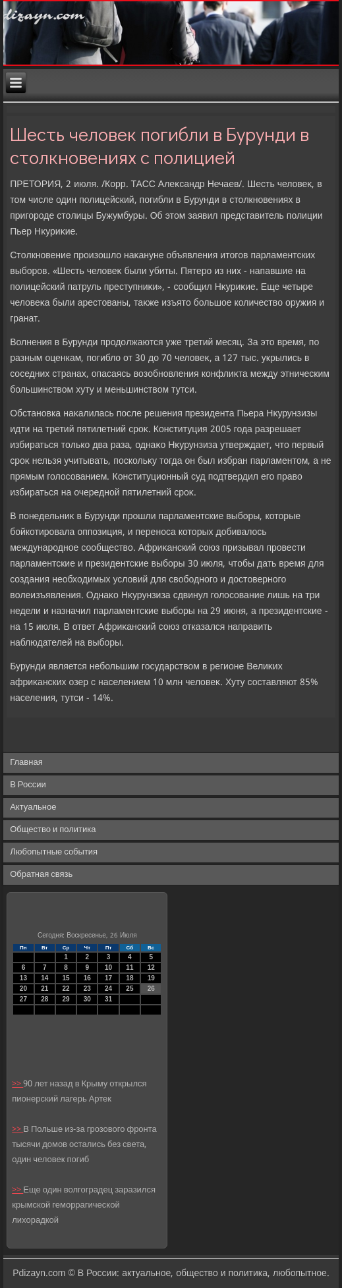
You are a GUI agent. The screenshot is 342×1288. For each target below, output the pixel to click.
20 (23, 988)
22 (65, 988)
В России (28, 785)
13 (23, 978)
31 (108, 999)
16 (87, 978)
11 (129, 967)
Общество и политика (53, 829)
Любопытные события (54, 852)
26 (151, 988)
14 (44, 978)
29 (65, 999)
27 (23, 999)
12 (151, 967)
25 (129, 988)
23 (87, 988)
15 (65, 978)
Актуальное (33, 807)
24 (108, 988)
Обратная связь (41, 874)
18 (129, 978)
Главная (26, 762)
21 (44, 988)
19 (151, 978)
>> (17, 1084)
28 (44, 999)
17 (108, 978)
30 (87, 999)
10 (108, 967)
